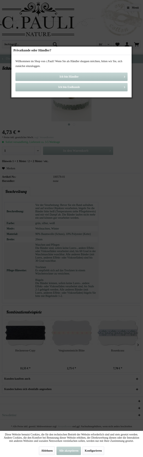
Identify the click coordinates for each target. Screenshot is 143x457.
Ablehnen (47, 450)
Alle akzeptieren (68, 450)
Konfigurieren (93, 450)
